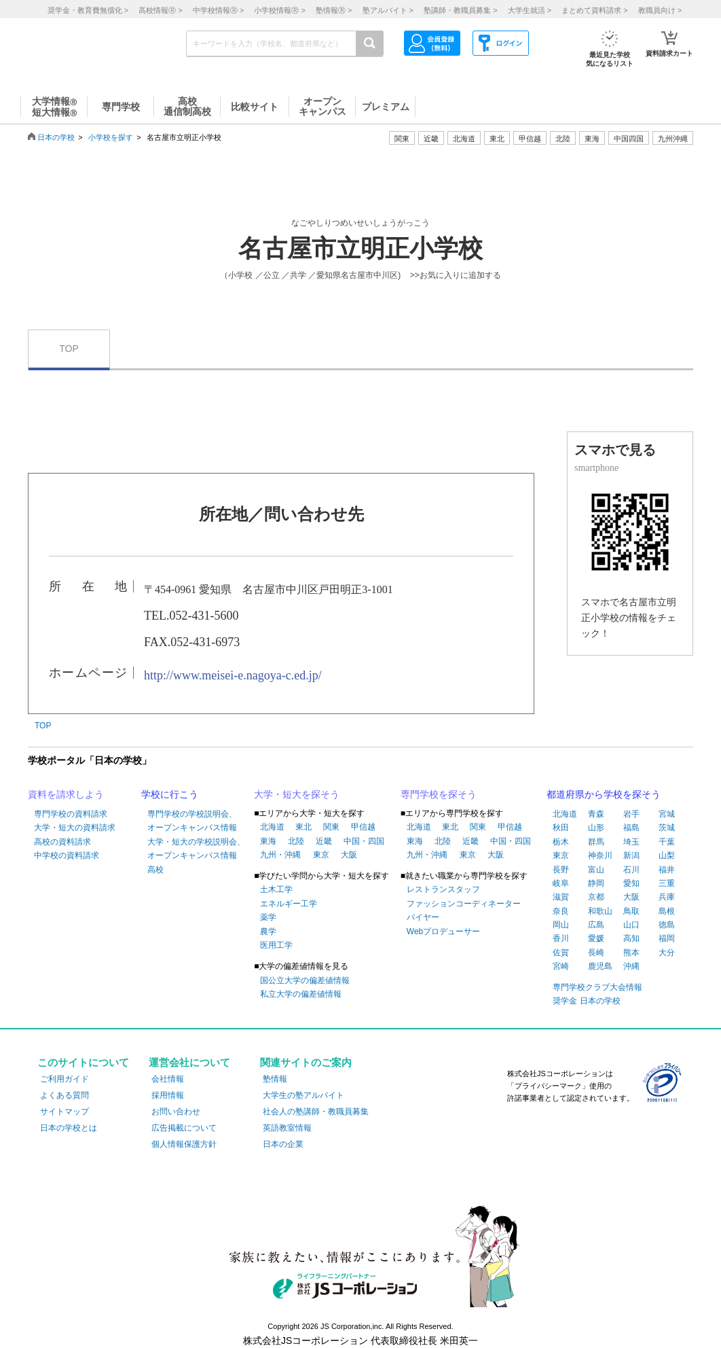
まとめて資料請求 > (594, 10)
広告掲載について (184, 1128)
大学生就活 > (529, 10)
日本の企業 (283, 1144)
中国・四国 (364, 841)
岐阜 (561, 883)
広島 (596, 924)
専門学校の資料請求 (70, 814)
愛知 (631, 883)
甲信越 (363, 827)
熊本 (631, 952)
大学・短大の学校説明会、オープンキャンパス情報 (196, 848)
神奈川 (600, 855)
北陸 (296, 841)
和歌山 (600, 911)
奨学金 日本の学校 (586, 1001)
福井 (667, 869)
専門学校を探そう (439, 794)
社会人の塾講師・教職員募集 (316, 1111)
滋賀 (561, 897)
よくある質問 (64, 1095)
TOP (69, 348)
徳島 (667, 924)
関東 (331, 827)
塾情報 (275, 1079)
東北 (303, 827)
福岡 (667, 938)
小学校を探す (110, 137)
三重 (667, 883)
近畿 (324, 841)
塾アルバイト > (388, 10)
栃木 (561, 842)
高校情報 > (160, 10)
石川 (631, 869)
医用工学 (276, 945)
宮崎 (561, 966)
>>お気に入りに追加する (455, 275)
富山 (596, 869)
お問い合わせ (175, 1111)
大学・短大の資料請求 (74, 827)
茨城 (667, 827)
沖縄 (631, 966)
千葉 (667, 842)
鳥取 (631, 911)
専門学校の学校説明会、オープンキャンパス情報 (192, 820)
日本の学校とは (68, 1128)
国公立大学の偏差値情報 (305, 980)
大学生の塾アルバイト (303, 1095)
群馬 (596, 842)
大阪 (349, 854)
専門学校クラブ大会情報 (597, 987)
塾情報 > (334, 10)
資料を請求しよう (66, 794)
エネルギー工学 (288, 903)
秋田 (561, 827)
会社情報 (167, 1079)
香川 (561, 938)
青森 (596, 814)
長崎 (596, 952)
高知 (631, 938)
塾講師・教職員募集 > (460, 10)
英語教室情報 (287, 1128)
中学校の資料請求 (66, 855)
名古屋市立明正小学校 (360, 248)
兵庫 (667, 897)
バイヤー (423, 917)
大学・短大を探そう (296, 794)
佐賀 (561, 952)
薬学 (268, 917)
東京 (321, 854)
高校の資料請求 (62, 842)
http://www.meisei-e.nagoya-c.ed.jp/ (233, 675)
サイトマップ (64, 1111)
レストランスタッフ (443, 889)
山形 (596, 827)
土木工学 (276, 889)
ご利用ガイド (64, 1079)
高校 (155, 869)
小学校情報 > (279, 10)
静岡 (596, 883)
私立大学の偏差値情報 (300, 994)
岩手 (631, 814)
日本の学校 (56, 137)
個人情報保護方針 (184, 1144)
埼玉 (631, 842)
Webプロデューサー (443, 931)
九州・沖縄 (280, 854)
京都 (596, 897)
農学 (268, 931)
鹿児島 (600, 966)
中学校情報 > (218, 10)
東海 (268, 841)
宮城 (667, 814)
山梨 (667, 855)
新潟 (631, 855)
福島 (631, 827)
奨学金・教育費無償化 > (88, 10)
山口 (631, 924)
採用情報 (167, 1095)
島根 (667, 911)
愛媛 (596, 938)
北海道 (464, 139)
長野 (561, 869)
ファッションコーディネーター (464, 903)
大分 (667, 952)
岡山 (561, 924)
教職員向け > (660, 10)
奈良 (561, 911)
